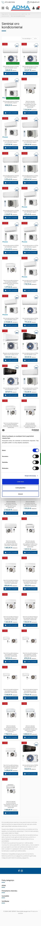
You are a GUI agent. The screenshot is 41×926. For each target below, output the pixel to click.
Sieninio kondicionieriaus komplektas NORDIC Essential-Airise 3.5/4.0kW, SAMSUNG (10, 283)
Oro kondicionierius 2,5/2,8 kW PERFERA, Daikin (30, 141)
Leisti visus (20, 481)
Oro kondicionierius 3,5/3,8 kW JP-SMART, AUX (10, 388)
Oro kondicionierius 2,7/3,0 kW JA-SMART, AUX (30, 67)
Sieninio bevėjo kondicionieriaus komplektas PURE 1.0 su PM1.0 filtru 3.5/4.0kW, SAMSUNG (11, 804)
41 (35, 38)
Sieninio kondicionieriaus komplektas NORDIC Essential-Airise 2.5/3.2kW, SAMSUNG (10, 425)
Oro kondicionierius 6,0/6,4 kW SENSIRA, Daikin (30, 281)
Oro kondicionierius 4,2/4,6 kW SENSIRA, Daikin (30, 246)
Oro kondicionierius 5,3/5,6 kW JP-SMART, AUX (30, 765)
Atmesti (20, 494)
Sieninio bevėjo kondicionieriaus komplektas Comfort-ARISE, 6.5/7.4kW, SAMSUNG (11, 504)
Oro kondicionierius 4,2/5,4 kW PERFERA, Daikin (30, 176)
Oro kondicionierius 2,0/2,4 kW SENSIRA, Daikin (11, 102)
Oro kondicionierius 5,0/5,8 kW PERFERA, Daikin (11, 211)
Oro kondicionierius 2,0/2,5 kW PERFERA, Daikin (30, 388)
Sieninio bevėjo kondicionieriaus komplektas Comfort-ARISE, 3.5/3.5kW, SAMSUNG (30, 426)
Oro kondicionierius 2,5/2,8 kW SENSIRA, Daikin (30, 211)
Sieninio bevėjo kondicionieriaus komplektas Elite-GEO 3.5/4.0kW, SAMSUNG (10, 543)
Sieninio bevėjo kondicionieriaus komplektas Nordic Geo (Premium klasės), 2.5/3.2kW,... (11, 728)
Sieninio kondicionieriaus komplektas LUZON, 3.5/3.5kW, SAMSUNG (30, 654)
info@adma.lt (34, 2)
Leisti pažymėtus (20, 487)
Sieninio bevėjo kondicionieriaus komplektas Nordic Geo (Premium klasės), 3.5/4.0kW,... (30, 728)
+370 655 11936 (9, 2)
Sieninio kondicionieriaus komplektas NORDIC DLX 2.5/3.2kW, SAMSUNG (10, 766)
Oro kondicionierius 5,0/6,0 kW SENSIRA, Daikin (11, 246)
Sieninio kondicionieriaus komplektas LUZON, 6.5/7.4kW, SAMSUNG (30, 691)
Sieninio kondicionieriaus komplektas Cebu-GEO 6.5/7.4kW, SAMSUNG (30, 618)
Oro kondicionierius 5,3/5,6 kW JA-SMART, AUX (30, 319)
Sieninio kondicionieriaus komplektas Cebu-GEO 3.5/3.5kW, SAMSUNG (30, 582)
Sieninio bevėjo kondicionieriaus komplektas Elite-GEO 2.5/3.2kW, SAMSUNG (30, 504)
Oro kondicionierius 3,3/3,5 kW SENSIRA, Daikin (10, 141)
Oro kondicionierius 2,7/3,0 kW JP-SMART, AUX (30, 353)
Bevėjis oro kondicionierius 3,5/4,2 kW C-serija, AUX (11, 353)
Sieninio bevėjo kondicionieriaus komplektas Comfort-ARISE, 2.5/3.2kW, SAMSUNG (30, 104)
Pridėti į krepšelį (11, 73)
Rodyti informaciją (30, 475)
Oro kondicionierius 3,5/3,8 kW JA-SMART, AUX (10, 67)
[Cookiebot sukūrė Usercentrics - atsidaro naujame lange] (29, 430)
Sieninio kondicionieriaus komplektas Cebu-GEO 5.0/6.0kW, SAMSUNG (10, 618)
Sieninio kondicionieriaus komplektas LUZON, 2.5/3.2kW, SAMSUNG (10, 654)
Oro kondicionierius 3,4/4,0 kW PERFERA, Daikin (11, 176)
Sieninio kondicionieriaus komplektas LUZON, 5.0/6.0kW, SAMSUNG (10, 691)
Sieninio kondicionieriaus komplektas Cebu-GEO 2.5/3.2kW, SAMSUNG (10, 582)
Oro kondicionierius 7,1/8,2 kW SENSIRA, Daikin (10, 319)
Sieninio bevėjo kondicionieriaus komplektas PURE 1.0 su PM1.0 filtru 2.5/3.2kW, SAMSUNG (30, 544)
